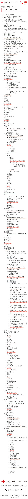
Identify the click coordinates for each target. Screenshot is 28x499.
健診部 (9, 153)
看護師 (12, 448)
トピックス (7, 80)
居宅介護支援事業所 (12, 225)
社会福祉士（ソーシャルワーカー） (13, 107)
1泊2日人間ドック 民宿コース (15, 196)
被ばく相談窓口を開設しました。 (13, 70)
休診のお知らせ (8, 125)
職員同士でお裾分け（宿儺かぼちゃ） (14, 39)
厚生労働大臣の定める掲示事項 (15, 210)
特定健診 (9, 203)
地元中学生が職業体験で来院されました (15, 43)
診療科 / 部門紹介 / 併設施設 (11, 134)
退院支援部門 (10, 223)
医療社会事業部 (8, 78)
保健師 (12, 444)
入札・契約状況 (8, 75)
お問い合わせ (7, 239)
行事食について (11, 396)
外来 (11, 146)
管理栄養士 (7, 105)
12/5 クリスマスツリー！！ (12, 36)
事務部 (9, 155)
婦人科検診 (10, 207)
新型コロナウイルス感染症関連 (15, 91)
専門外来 (9, 175)
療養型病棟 (13, 148)
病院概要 (6, 209)
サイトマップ (7, 242)
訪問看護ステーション (13, 226)
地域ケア (6, 216)
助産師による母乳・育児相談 (15, 136)
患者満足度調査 (11, 84)
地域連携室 (10, 228)
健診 (5, 194)
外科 (8, 180)
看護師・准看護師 (9, 116)
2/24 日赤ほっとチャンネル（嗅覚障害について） (18, 288)
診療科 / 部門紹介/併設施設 (11, 332)
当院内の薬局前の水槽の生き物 (12, 61)
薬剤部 (9, 173)
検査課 (12, 159)
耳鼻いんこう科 (11, 189)
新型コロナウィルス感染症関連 (15, 276)
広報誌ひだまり (8, 96)
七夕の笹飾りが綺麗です (10, 64)
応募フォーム (7, 237)
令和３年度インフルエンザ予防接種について (16, 88)
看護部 (9, 144)
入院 (5, 127)
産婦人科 (9, 182)
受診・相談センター (9, 34)
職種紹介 (6, 98)
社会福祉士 (13, 462)
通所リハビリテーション (13, 219)
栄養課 (12, 169)
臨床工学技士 (7, 111)
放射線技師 (7, 112)
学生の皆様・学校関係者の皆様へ (13, 16)
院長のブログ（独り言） (13, 82)
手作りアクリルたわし (10, 66)
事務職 (6, 100)
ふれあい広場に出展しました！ (12, 37)
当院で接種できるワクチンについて (13, 32)
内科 (8, 185)
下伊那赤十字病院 (9, 14)
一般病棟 (12, 150)
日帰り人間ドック (12, 200)
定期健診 (9, 205)
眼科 (8, 177)
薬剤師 (6, 114)
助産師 (6, 50)
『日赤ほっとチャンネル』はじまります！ (15, 52)
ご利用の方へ (7, 95)
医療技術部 (10, 157)
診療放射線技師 (14, 453)
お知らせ (6, 330)
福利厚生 (6, 119)
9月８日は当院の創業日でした (12, 41)
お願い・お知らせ (9, 68)
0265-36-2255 (15, 489)
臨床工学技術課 (14, 171)
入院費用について (12, 132)
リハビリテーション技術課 (17, 160)
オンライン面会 (11, 93)
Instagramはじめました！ (11, 48)
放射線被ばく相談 (15, 359)
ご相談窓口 (10, 353)
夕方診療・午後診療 (12, 86)
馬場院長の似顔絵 (9, 55)
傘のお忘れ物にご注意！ (10, 54)
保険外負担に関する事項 (13, 212)
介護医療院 (13, 141)
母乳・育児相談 (14, 355)
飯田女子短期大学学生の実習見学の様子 (16, 234)
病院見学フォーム (9, 123)
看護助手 (6, 102)
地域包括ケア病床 (12, 130)
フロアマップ (7, 244)
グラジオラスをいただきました (12, 62)
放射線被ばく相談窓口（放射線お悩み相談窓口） (19, 166)
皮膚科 (9, 178)
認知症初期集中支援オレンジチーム (16, 218)
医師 (5, 118)
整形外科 (9, 184)
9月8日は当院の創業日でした (18, 305)
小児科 (9, 187)
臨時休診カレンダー (9, 193)
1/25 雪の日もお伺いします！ (12, 27)
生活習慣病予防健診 (12, 201)
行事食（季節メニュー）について (16, 128)
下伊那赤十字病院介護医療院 (15, 139)
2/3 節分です (11, 257)
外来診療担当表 (11, 143)
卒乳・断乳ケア (11, 152)
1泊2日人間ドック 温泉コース (15, 198)
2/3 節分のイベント (10, 25)
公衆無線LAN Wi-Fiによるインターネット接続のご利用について (15, 72)
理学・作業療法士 (9, 109)
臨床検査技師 (7, 103)
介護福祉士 (7, 59)
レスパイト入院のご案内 (10, 77)
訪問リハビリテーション (13, 221)
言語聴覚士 (7, 121)
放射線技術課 (13, 162)
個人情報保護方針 (12, 214)
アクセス (6, 241)
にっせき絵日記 (11, 282)
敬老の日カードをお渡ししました (13, 45)
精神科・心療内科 (12, 137)
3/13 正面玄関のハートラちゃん (13, 20)
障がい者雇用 (7, 57)
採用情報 (6, 232)
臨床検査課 (10, 362)
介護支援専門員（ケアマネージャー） (14, 46)
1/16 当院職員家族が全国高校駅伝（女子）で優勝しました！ (16, 261)
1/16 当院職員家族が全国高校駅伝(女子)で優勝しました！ (15, 29)
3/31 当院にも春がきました (12, 18)
